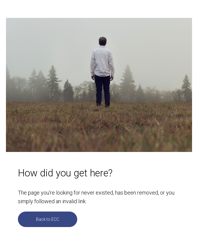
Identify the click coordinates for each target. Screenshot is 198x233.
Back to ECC (47, 219)
